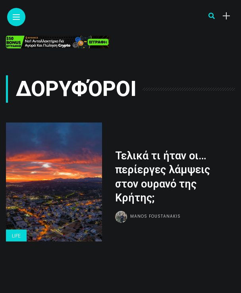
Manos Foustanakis (155, 216)
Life (16, 236)
